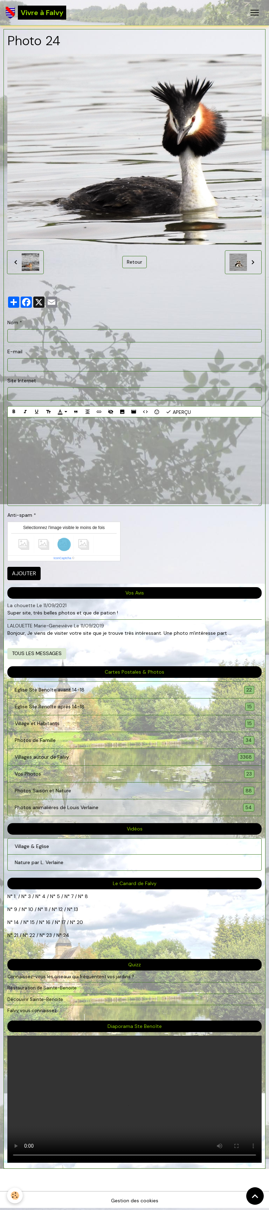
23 (49, 935)
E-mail (14, 351)
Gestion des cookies (134, 1200)
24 (65, 935)
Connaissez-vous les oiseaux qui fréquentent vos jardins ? (70, 977)
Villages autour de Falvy (134, 757)
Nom (12, 322)
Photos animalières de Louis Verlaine (134, 808)
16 (48, 922)
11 (45, 909)
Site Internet (21, 380)
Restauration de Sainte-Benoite (42, 988)
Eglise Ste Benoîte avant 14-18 (134, 690)
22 (31, 935)
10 (30, 909)
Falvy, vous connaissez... (33, 1011)
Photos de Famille (134, 740)
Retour (134, 262)
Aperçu (178, 411)
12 (61, 909)
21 (17, 935)
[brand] (36, 13)
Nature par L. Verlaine (39, 862)
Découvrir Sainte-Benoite (35, 999)
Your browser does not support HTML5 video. (134, 1099)
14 (16, 922)
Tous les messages (37, 653)
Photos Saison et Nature (134, 791)
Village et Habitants (134, 723)
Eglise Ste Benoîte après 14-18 (134, 707)
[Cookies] (15, 1195)
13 (76, 909)
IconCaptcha (62, 558)
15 (32, 922)
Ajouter (24, 573)
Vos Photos (134, 774)
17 (63, 922)
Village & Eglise (32, 846)
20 (79, 922)
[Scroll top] (255, 1196)
